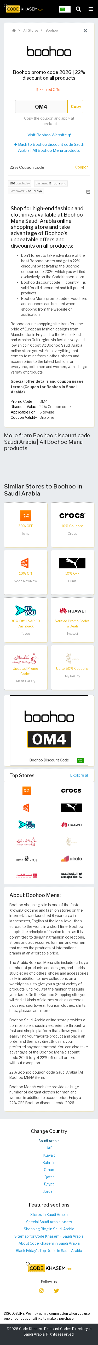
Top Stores (21, 775)
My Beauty (72, 676)
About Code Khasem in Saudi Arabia (49, 1243)
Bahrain (49, 1163)
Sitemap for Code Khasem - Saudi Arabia (49, 1236)
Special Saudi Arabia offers (49, 1222)
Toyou (25, 634)
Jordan (49, 1191)
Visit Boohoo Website (49, 135)
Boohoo (51, 30)
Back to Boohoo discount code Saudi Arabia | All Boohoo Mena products (49, 147)
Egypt (49, 1184)
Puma (72, 581)
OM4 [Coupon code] (41, 106)
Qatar (49, 1177)
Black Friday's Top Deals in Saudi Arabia (49, 1251)
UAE (49, 1148)
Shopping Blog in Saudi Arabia (49, 1229)
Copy (76, 106)
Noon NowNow (25, 581)
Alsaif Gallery (25, 681)
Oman (49, 1170)
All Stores (30, 30)
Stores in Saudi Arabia (49, 1215)
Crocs (72, 533)
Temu (25, 533)
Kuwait (49, 1155)
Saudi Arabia (49, 1141)
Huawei (72, 634)
